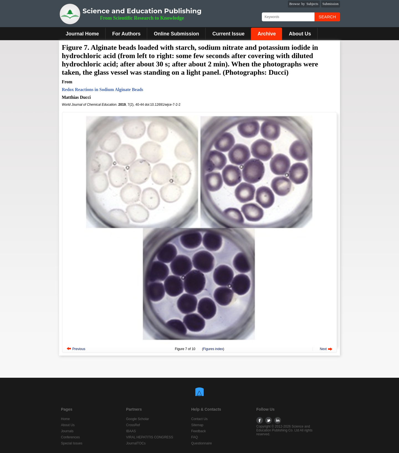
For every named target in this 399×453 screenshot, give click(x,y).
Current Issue (228, 34)
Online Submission (176, 34)
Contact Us (199, 419)
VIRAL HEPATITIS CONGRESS (149, 437)
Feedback (198, 431)
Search (327, 16)
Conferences (70, 437)
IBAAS (131, 431)
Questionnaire (201, 443)
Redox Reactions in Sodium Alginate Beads (102, 89)
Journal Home (82, 34)
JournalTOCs (135, 443)
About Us (300, 34)
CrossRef (133, 425)
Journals (67, 431)
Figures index (213, 349)
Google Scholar (137, 419)
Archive (266, 34)
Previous (78, 349)
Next (323, 349)
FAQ (194, 437)
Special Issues (71, 443)
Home (65, 419)
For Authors (126, 34)
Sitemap (197, 425)
